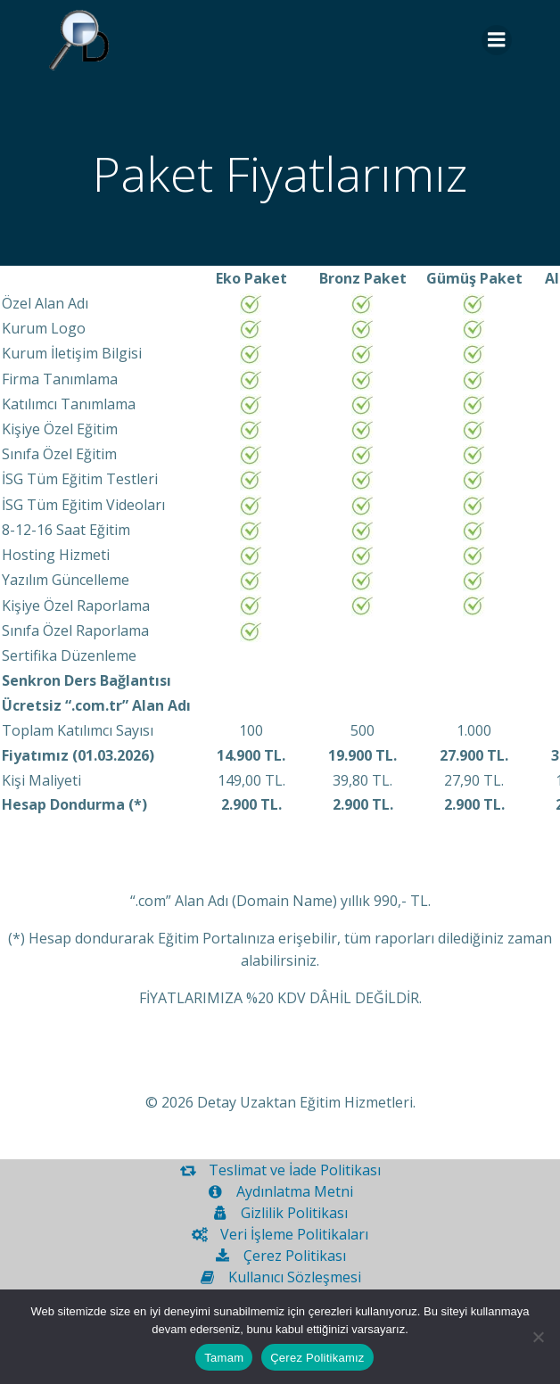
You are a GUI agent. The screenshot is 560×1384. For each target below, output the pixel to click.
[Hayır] (538, 1337)
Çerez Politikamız (317, 1357)
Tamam (223, 1357)
